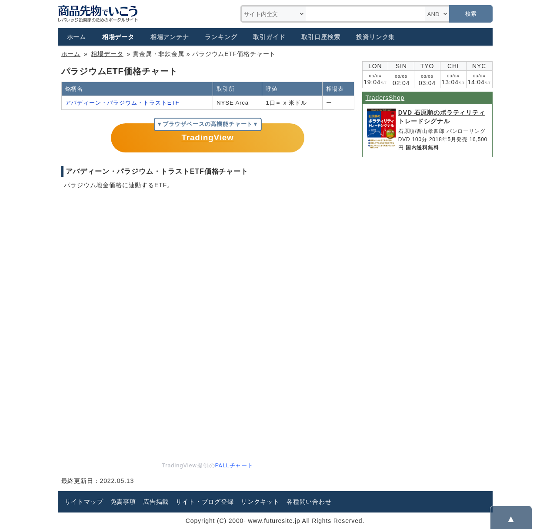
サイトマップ (84, 501)
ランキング (221, 36)
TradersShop (385, 97)
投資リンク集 (375, 36)
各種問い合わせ (309, 501)
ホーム (77, 36)
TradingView (207, 137)
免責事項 (123, 501)
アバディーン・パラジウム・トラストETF (122, 102)
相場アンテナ (169, 36)
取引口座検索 (320, 36)
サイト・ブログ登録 (205, 501)
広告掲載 (156, 501)
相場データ (118, 36)
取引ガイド (269, 36)
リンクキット (260, 501)
